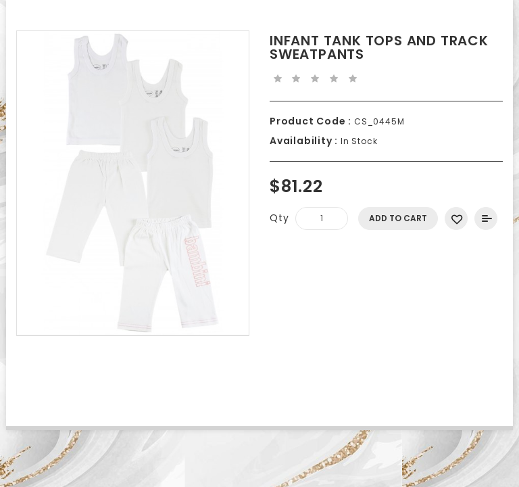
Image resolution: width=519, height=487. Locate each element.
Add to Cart (398, 218)
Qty (279, 218)
